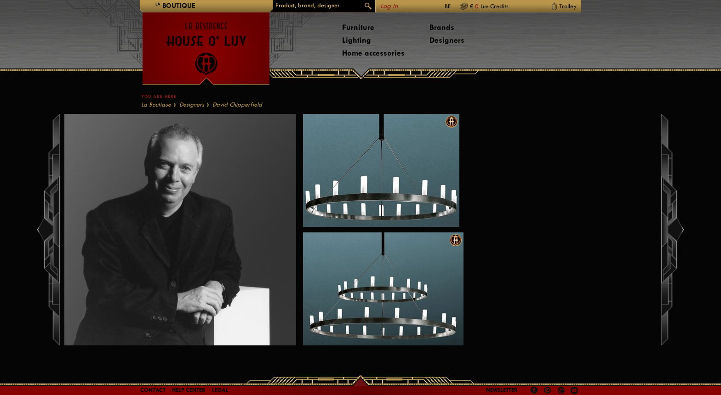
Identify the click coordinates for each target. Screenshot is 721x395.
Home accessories (373, 53)
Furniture (358, 27)
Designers (446, 40)
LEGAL (220, 390)
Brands (441, 27)
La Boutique (156, 104)
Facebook (534, 390)
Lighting (356, 40)
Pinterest (548, 390)
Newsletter (502, 390)
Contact (153, 390)
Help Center (189, 390)
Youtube (574, 390)
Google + (562, 391)
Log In (389, 6)
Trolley (568, 6)
